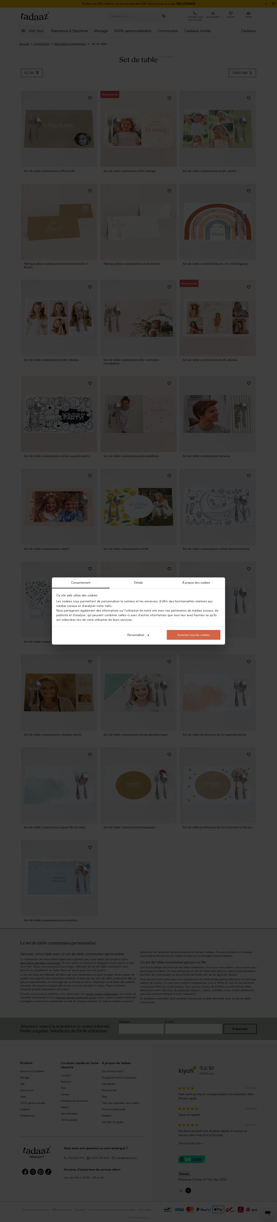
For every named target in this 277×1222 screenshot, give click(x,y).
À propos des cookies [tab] (196, 582)
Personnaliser (138, 635)
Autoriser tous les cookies (193, 635)
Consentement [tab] (80, 582)
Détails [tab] (138, 582)
